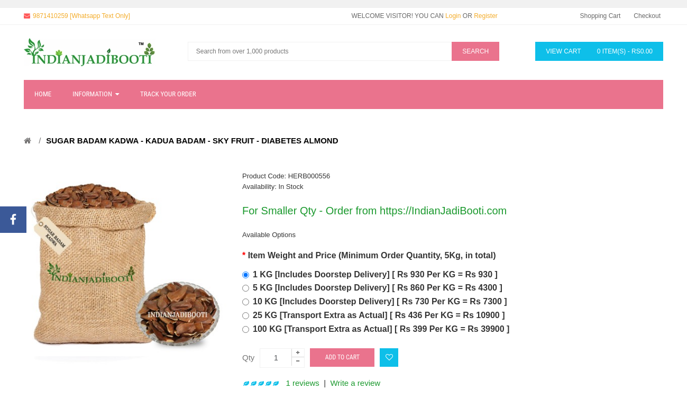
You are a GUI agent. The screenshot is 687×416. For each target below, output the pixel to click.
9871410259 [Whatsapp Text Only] (81, 16)
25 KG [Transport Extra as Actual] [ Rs (379, 315)
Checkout (647, 16)
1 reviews (302, 382)
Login (453, 16)
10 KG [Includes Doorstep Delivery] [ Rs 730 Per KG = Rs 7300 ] (380, 301)
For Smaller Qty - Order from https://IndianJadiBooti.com (374, 210)
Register (486, 16)
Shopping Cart (600, 16)
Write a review (355, 382)
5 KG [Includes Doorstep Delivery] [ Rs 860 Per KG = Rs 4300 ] (377, 287)
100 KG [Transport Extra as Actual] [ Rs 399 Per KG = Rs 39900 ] (381, 328)
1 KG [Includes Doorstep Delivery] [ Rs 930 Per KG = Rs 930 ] (375, 274)
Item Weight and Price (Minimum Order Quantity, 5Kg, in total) (372, 255)
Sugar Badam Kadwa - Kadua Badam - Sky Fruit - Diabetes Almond (192, 140)
